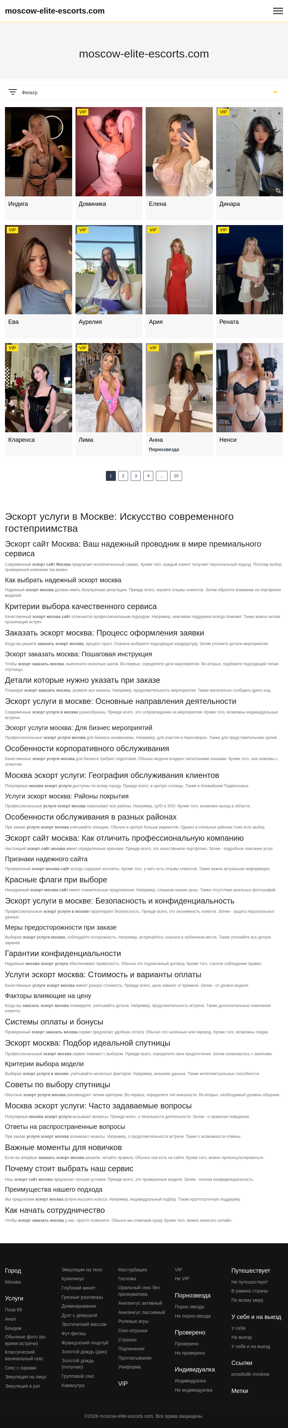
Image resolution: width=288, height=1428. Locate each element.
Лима (86, 440)
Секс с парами (20, 1367)
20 (176, 475)
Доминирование (79, 1306)
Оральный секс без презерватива (139, 1291)
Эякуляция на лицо (25, 1376)
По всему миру (247, 1300)
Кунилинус (73, 1278)
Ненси (228, 440)
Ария (156, 322)
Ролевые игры (133, 1321)
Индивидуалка (190, 1380)
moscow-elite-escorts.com (55, 10)
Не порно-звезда (193, 1316)
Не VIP (182, 1278)
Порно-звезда (189, 1306)
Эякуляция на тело (82, 1269)
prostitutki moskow (250, 1374)
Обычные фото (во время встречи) (25, 1340)
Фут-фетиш (74, 1333)
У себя (238, 1328)
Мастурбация (132, 1269)
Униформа (129, 1367)
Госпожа (127, 1278)
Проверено (187, 1343)
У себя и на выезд (250, 1346)
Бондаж (13, 1328)
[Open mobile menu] (278, 11)
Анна (156, 440)
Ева (13, 322)
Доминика (92, 204)
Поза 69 (13, 1309)
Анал (10, 1319)
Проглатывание (135, 1358)
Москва (13, 1282)
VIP (178, 1269)
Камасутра (73, 1385)
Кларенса (21, 440)
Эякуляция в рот (22, 1386)
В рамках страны (249, 1290)
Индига (18, 204)
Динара (229, 204)
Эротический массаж (84, 1324)
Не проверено (190, 1353)
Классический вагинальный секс (24, 1355)
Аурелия (90, 322)
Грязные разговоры (82, 1297)
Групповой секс (78, 1376)
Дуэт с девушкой (79, 1315)
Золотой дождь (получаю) (78, 1364)
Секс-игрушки (133, 1330)
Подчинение (131, 1348)
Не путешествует (249, 1282)
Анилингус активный (140, 1303)
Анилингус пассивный (141, 1312)
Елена (157, 204)
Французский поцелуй (85, 1342)
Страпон (127, 1339)
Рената (229, 322)
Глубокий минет (79, 1288)
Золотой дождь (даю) (84, 1351)
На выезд (241, 1337)
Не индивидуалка (194, 1390)
